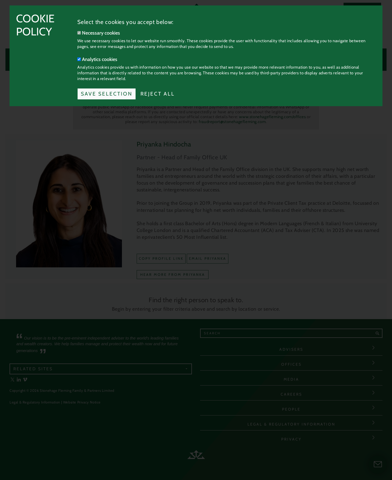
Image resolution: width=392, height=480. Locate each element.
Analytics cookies (97, 59)
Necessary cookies (98, 33)
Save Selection (106, 94)
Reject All (157, 94)
